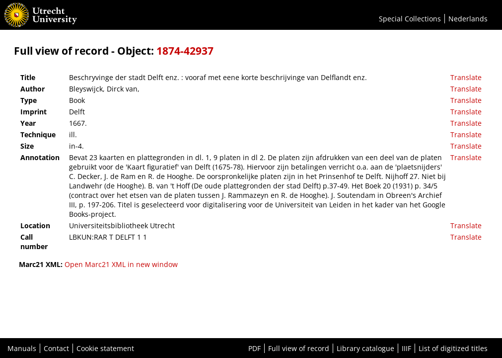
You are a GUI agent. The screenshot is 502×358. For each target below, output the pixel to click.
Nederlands (468, 18)
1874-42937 (185, 51)
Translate (466, 77)
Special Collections (410, 18)
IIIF (406, 348)
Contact (56, 348)
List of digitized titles (453, 348)
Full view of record (298, 348)
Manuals (21, 348)
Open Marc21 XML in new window (121, 264)
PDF (254, 348)
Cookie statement (105, 348)
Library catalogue (365, 348)
